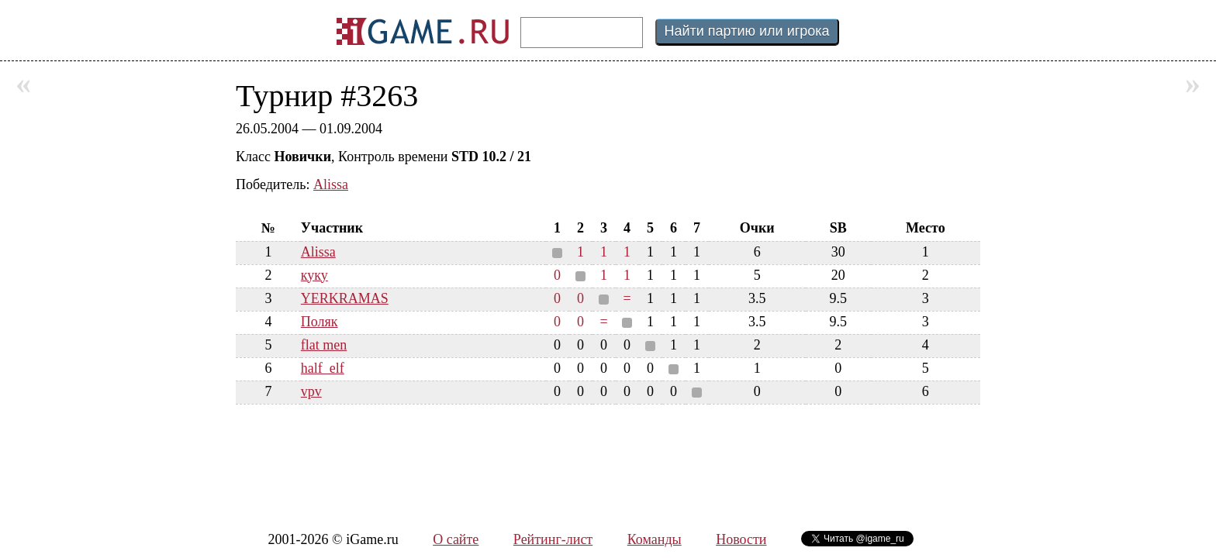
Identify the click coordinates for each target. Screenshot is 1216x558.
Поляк (319, 321)
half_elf (322, 368)
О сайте (455, 539)
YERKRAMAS (345, 298)
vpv (311, 391)
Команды (654, 539)
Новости (741, 539)
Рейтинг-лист (552, 539)
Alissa (330, 184)
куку (314, 275)
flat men (324, 345)
